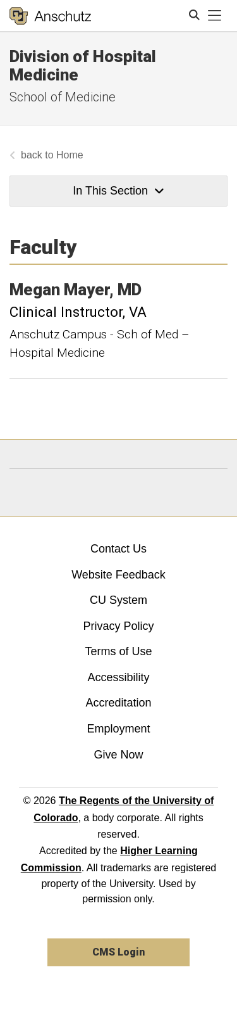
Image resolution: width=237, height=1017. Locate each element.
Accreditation (118, 702)
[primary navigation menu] (215, 16)
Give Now (118, 754)
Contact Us (118, 548)
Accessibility (118, 677)
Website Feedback (118, 574)
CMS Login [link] (118, 952)
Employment (118, 728)
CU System (118, 600)
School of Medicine (62, 97)
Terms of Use (118, 651)
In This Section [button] (118, 190)
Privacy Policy (118, 626)
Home (69, 155)
